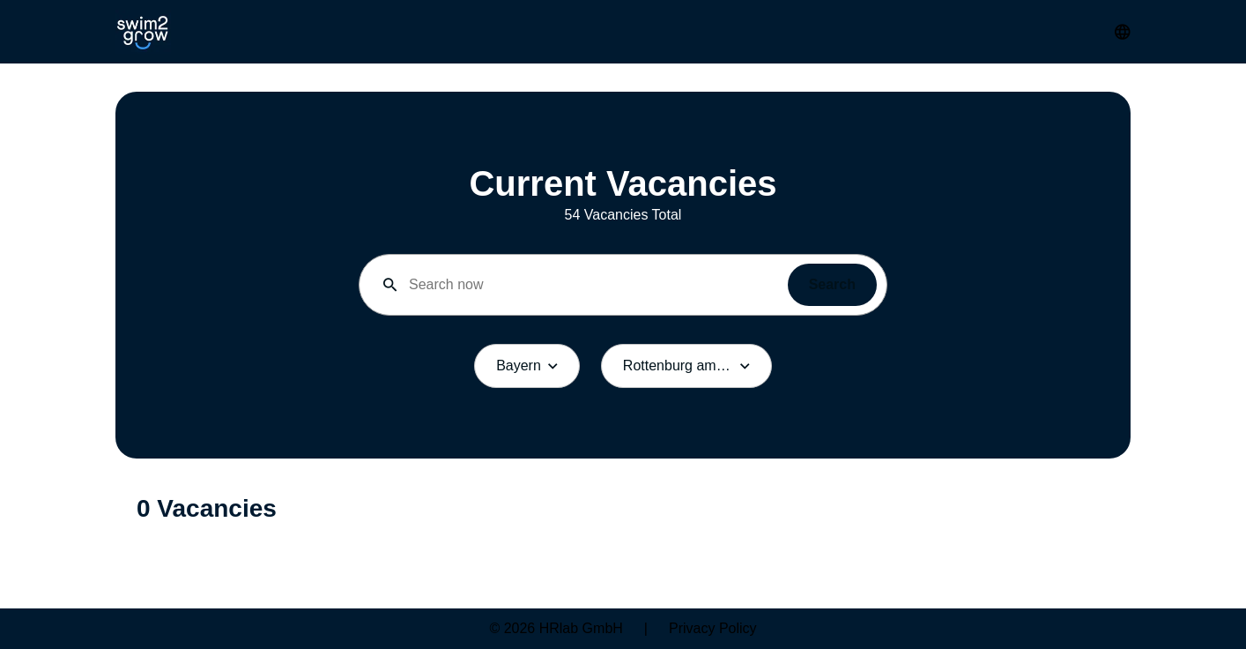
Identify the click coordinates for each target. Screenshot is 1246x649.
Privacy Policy (713, 628)
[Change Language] (1123, 32)
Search (832, 284)
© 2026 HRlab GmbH (555, 628)
